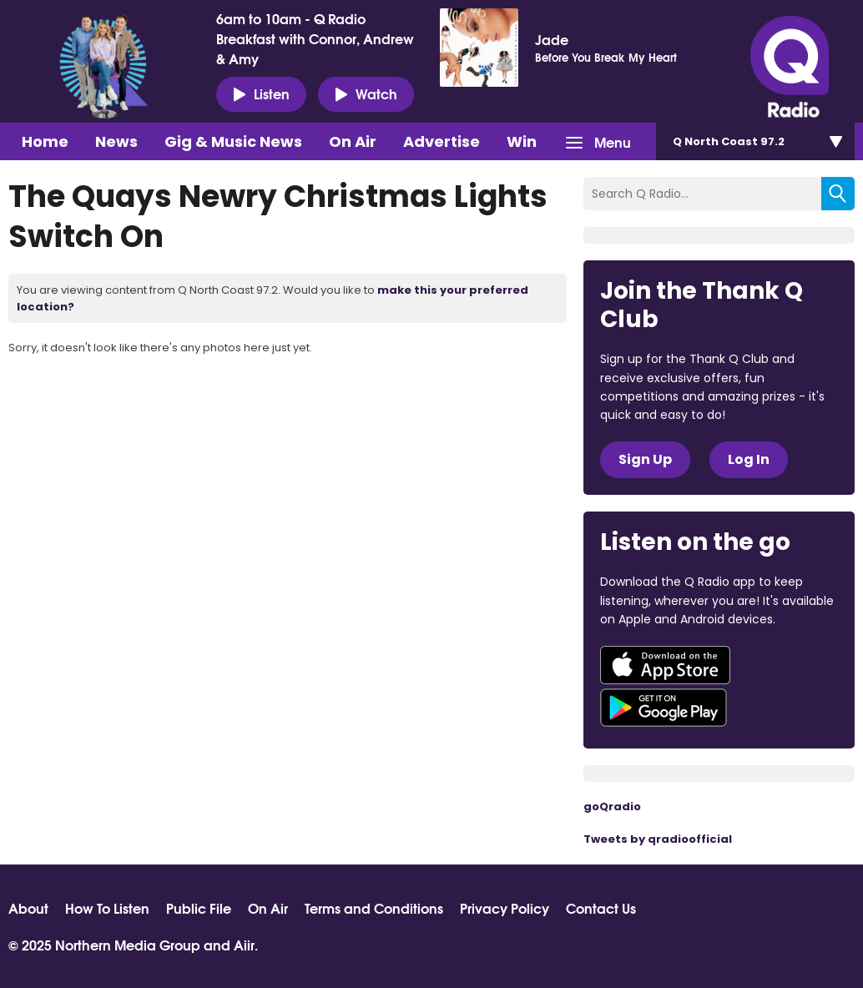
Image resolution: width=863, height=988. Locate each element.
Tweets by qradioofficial (657, 839)
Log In (749, 459)
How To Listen (107, 908)
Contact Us (601, 908)
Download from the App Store (665, 665)
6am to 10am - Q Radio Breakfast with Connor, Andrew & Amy (315, 38)
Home (45, 141)
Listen (261, 93)
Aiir (244, 944)
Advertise (441, 141)
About (28, 908)
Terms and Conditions (374, 908)
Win (522, 141)
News (116, 141)
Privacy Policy (504, 908)
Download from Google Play (663, 707)
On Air (352, 141)
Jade (551, 39)
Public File (198, 908)
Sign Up (645, 459)
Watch (366, 93)
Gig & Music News (233, 141)
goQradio (612, 806)
